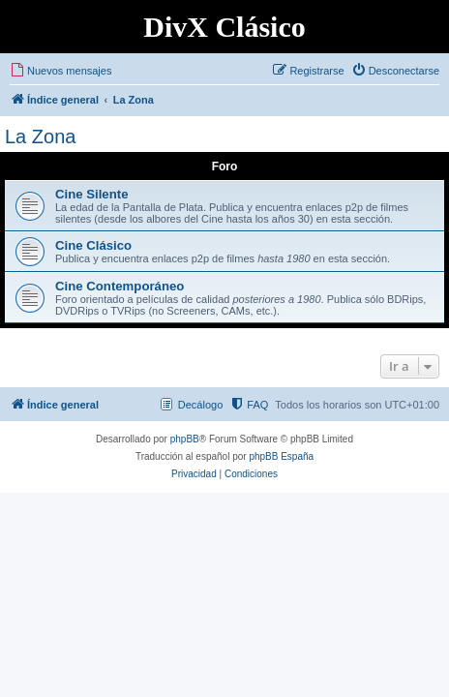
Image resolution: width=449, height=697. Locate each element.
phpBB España (281, 456)
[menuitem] (60, 70)
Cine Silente (91, 194)
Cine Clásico (93, 245)
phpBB (184, 439)
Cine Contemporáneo (119, 286)
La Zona (40, 136)
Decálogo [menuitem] (200, 404)
